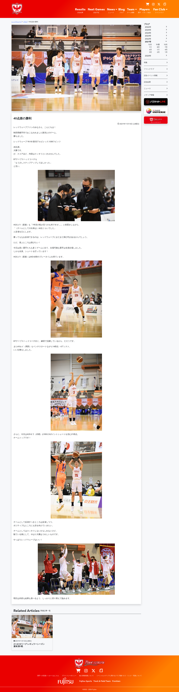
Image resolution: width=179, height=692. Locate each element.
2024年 (148, 33)
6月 (150, 50)
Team (130, 11)
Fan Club (159, 11)
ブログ (147, 24)
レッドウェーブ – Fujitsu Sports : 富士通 (17, 9)
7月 (166, 47)
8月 (158, 47)
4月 (166, 50)
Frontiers (116, 681)
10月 (165, 45)
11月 (158, 45)
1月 (166, 52)
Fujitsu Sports (85, 681)
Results (80, 11)
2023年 (148, 36)
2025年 (148, 30)
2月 (158, 52)
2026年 (148, 27)
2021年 (148, 42)
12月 (150, 45)
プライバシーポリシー (69, 675)
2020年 (148, 56)
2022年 (148, 39)
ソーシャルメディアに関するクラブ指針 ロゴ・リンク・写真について (119, 675)
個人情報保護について (86, 675)
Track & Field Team (102, 681)
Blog (121, 11)
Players (144, 11)
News (111, 11)
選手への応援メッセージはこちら (48, 675)
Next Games (96, 11)
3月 (150, 52)
